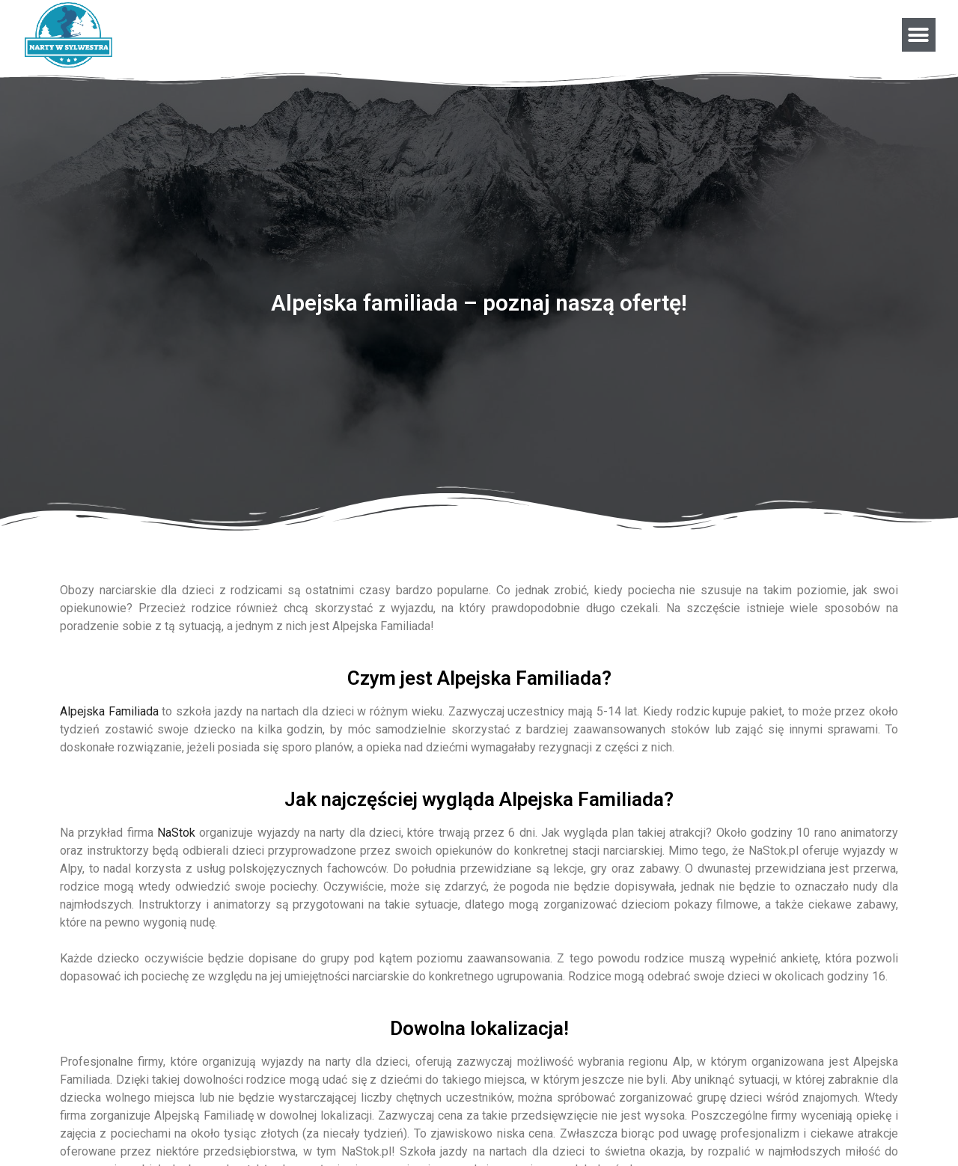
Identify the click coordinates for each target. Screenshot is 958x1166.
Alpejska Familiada (109, 711)
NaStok (176, 832)
